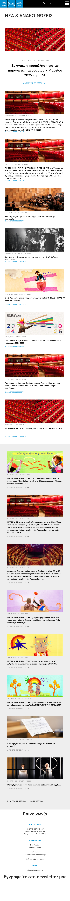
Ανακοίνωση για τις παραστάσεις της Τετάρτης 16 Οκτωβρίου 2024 (33, 428)
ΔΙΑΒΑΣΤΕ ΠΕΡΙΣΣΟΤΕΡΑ (34, 83)
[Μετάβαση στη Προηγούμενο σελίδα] (16, 801)
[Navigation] (67, 3)
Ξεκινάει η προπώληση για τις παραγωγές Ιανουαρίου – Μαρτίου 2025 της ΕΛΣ (35, 70)
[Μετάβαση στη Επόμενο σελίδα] (35, 801)
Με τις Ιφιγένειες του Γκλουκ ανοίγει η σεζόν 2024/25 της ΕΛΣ (34, 785)
